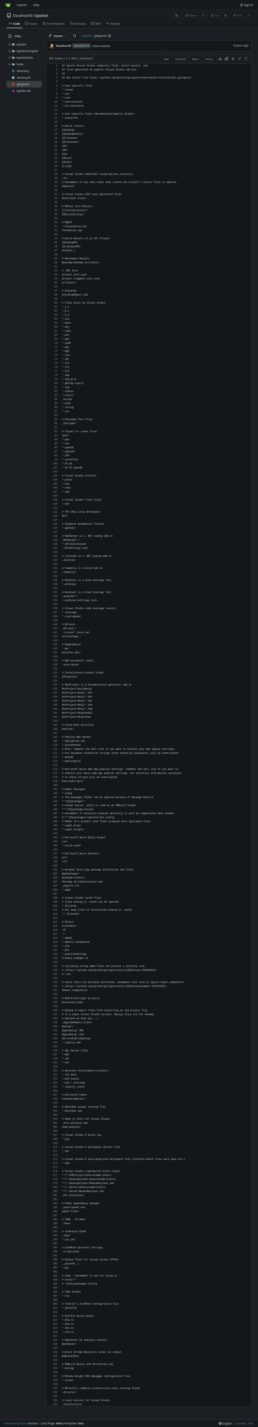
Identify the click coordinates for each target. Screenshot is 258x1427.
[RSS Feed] (176, 15)
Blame (195, 59)
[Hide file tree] (9, 36)
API (251, 1423)
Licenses (240, 1423)
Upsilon (41, 15)
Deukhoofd (22, 15)
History (209, 59)
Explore (22, 5)
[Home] (7, 5)
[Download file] (220, 58)
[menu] (225, 1423)
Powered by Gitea (15, 1423)
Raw (166, 59)
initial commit (101, 46)
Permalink (180, 59)
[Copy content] (226, 58)
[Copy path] (109, 35)
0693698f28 (81, 45)
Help (36, 5)
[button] (74, 36)
